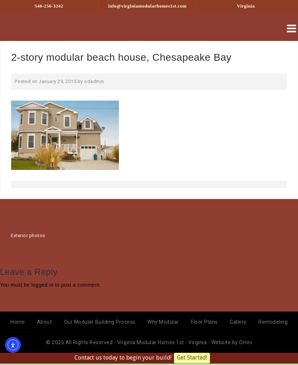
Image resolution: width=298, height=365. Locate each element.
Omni (245, 342)
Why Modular (163, 322)
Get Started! (192, 357)
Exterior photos (28, 235)
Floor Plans (204, 322)
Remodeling (273, 322)
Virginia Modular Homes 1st (151, 342)
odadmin (94, 81)
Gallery (238, 322)
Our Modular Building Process (100, 322)
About (44, 322)
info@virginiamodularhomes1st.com (147, 6)
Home (17, 322)
